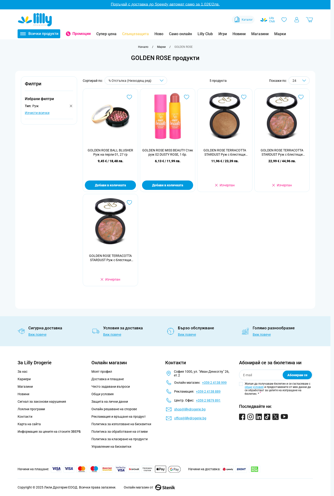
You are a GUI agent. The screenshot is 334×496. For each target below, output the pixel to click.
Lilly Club (205, 34)
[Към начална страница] (143, 47)
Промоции (81, 33)
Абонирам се (297, 375)
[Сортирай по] (136, 80)
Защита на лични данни (109, 401)
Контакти (25, 416)
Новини (239, 34)
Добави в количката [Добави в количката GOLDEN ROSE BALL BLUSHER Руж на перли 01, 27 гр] (110, 185)
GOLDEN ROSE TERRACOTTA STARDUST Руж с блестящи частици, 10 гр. (110, 258)
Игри (222, 34)
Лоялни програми (31, 409)
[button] (49, 86)
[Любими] (284, 19)
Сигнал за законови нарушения (42, 401)
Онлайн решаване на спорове (114, 409)
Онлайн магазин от (149, 487)
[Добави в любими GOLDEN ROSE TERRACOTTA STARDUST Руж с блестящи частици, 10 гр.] (129, 202)
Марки (280, 34)
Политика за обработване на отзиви (119, 431)
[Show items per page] (299, 80)
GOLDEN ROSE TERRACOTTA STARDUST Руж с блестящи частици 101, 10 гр (224, 152)
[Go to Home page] (35, 20)
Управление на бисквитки (111, 446)
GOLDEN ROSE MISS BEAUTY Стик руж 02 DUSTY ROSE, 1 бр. (167, 152)
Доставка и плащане (107, 379)
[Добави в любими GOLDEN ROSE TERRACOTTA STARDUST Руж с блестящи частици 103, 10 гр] (301, 97)
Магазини (260, 34)
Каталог (243, 19)
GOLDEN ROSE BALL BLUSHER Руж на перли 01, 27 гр (110, 152)
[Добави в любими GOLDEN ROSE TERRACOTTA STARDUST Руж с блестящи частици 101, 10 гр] (243, 97)
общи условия (254, 387)
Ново (158, 34)
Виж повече (37, 334)
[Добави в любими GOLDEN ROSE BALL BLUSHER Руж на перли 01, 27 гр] (129, 97)
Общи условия (102, 394)
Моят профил (101, 371)
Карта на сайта (29, 424)
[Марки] (161, 47)
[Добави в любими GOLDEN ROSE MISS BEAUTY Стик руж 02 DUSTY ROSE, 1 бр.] (186, 97)
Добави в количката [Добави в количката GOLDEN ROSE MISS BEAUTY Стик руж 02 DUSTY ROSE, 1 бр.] (167, 185)
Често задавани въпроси (110, 386)
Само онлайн (180, 34)
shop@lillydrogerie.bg (190, 409)
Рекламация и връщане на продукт (118, 416)
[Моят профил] (296, 19)
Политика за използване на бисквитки (121, 424)
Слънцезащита (135, 34)
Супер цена (106, 34)
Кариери (24, 379)
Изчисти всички (37, 113)
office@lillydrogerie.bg (190, 418)
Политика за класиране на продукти (119, 439)
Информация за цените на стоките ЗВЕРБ (49, 431)
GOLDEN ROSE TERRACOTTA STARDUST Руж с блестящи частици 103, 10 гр (282, 152)
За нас (22, 371)
